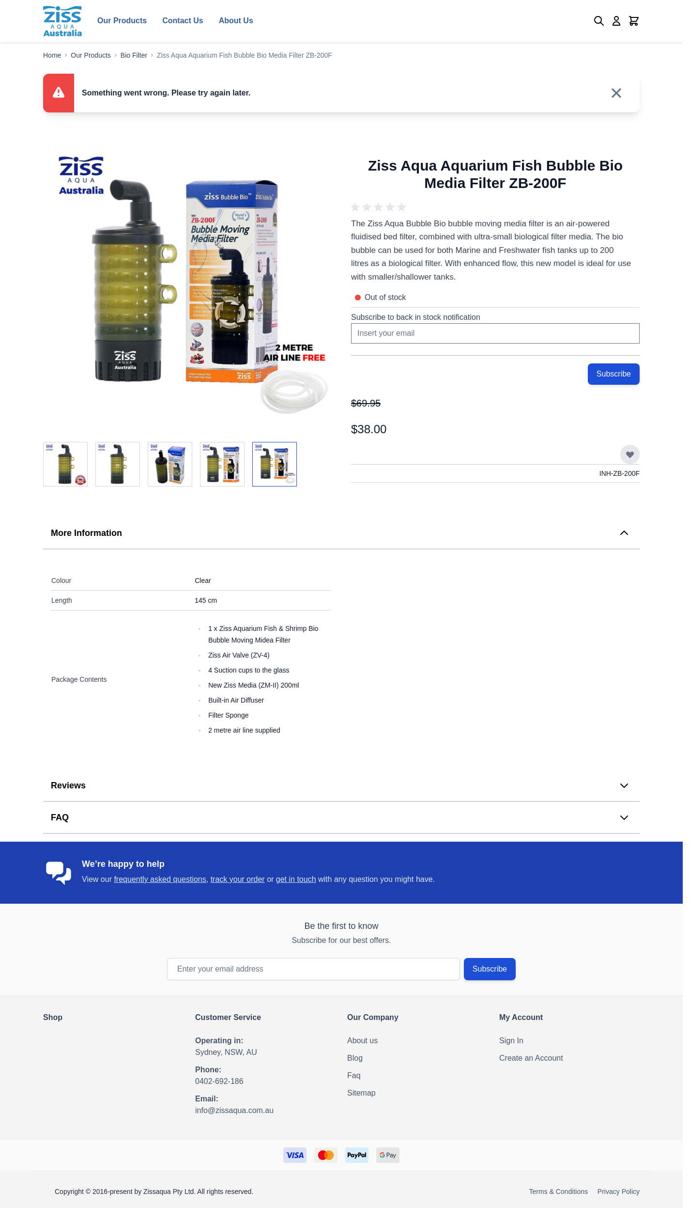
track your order (238, 879)
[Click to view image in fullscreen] (187, 285)
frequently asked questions (160, 879)
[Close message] (616, 93)
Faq (354, 1075)
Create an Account (531, 1058)
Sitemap (361, 1093)
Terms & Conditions (558, 1191)
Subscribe (490, 969)
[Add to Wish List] (630, 454)
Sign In (511, 1040)
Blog (355, 1058)
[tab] (341, 533)
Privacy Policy (619, 1191)
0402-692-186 (219, 1081)
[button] (380, 207)
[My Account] (616, 21)
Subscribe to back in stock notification (415, 317)
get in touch (296, 879)
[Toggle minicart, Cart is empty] (634, 21)
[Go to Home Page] (52, 55)
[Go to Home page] (62, 21)
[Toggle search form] (599, 21)
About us (362, 1040)
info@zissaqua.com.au (234, 1110)
